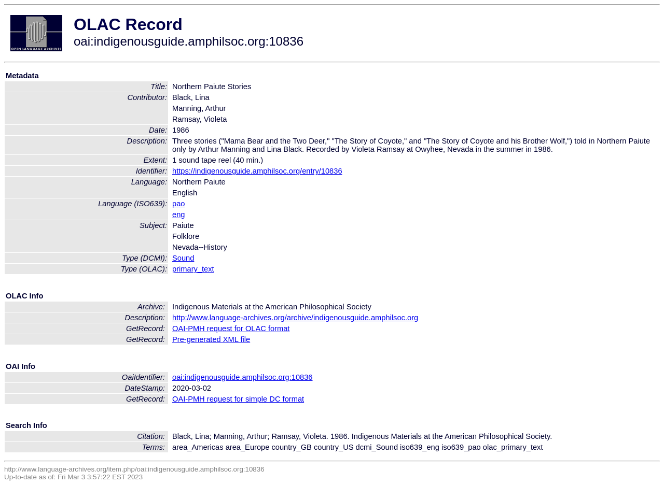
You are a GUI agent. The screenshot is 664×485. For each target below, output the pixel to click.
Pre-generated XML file (211, 339)
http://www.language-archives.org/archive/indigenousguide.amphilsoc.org (295, 317)
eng (178, 214)
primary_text (193, 269)
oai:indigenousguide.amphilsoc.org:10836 (242, 377)
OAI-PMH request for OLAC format (230, 328)
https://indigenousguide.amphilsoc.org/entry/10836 (257, 171)
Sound (183, 258)
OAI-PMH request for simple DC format (238, 399)
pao (178, 203)
